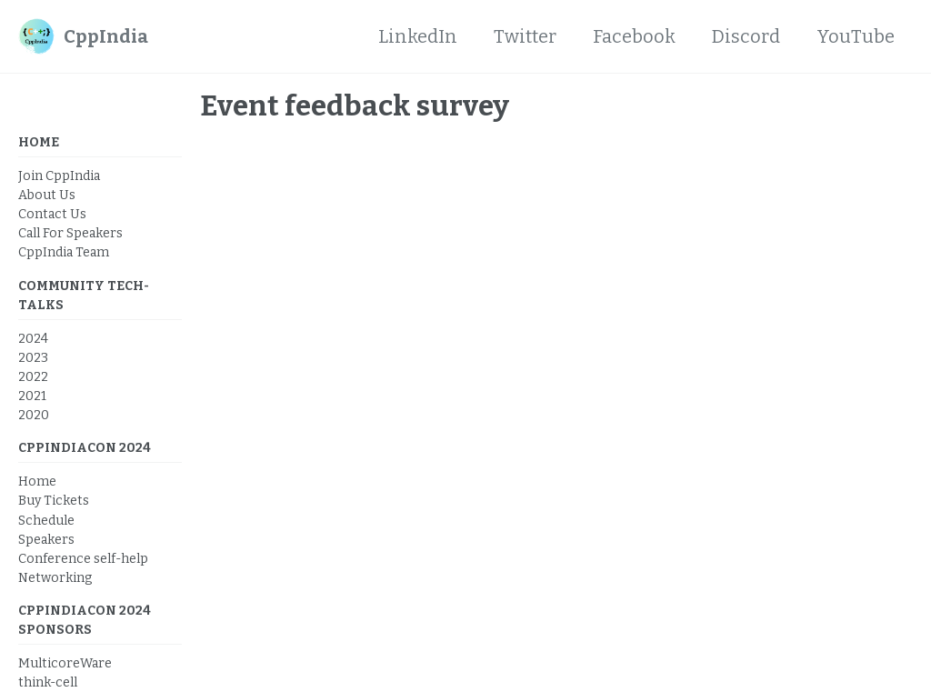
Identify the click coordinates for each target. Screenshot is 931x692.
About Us (46, 195)
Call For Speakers (70, 233)
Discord (746, 36)
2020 (33, 415)
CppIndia (106, 36)
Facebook (634, 36)
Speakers (46, 539)
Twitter (525, 36)
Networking (55, 578)
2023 (33, 358)
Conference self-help (83, 559)
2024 (33, 338)
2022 (33, 377)
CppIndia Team (63, 252)
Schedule (46, 520)
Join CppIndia (59, 176)
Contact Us (52, 214)
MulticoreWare (65, 663)
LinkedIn (417, 36)
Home (37, 481)
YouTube (855, 36)
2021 (32, 396)
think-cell (47, 682)
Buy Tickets (53, 500)
